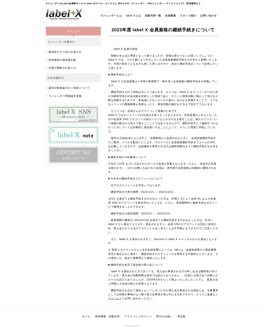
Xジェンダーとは (111, 15)
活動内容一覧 (153, 15)
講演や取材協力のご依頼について (69, 87)
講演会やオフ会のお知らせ (65, 51)
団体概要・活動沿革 (107, 316)
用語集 (181, 316)
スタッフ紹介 (188, 15)
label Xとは (133, 15)
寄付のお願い (164, 316)
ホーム (86, 316)
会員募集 (170, 15)
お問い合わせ (208, 15)
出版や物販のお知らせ (62, 67)
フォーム (113, 298)
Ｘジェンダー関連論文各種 (65, 95)
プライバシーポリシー (138, 316)
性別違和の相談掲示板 (62, 59)
